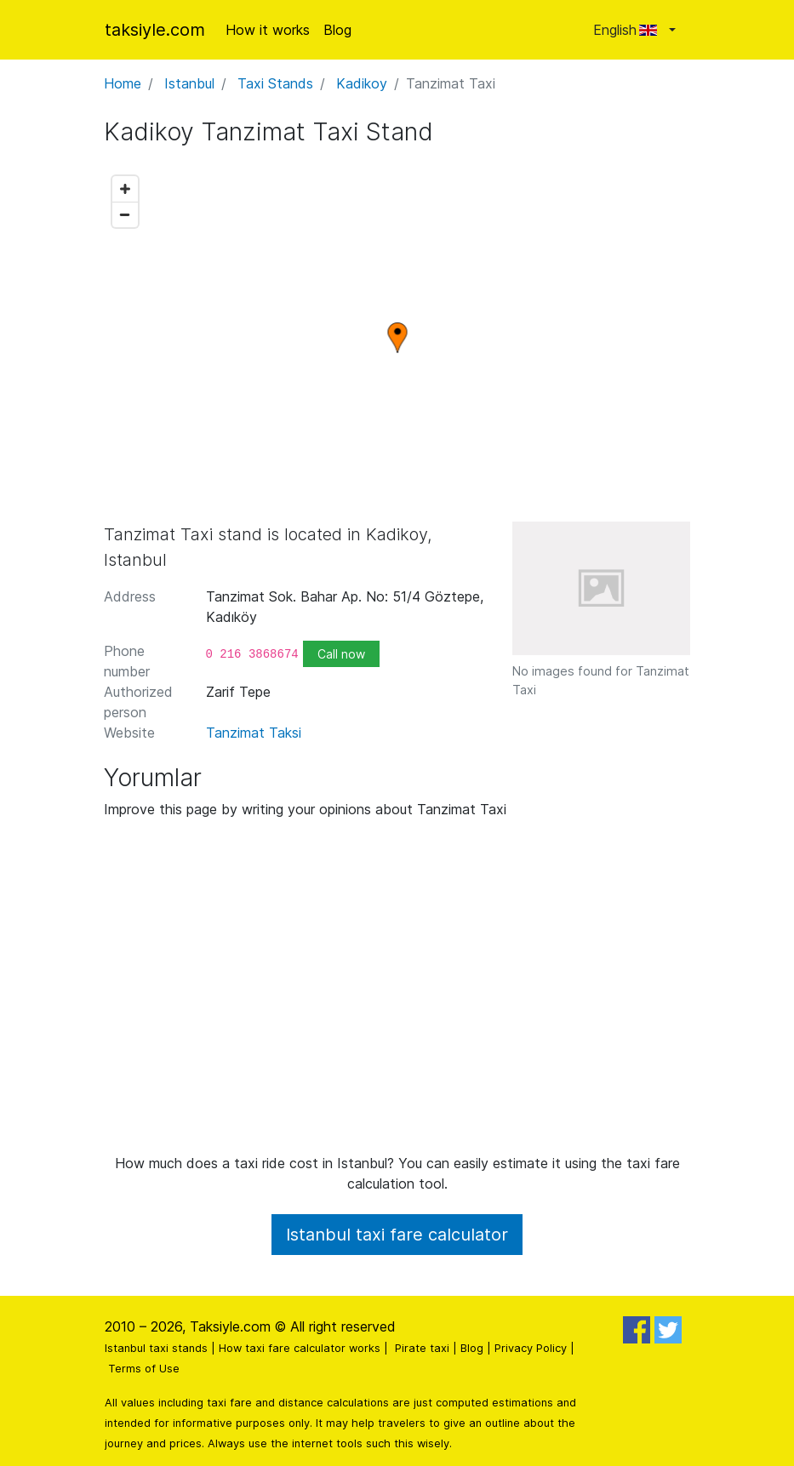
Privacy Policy (530, 1348)
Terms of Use (144, 1368)
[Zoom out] (125, 214)
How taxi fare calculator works (299, 1348)
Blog (337, 29)
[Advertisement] (397, 993)
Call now (341, 654)
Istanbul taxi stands (156, 1348)
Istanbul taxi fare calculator (397, 1234)
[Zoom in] (125, 189)
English (629, 29)
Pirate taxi (422, 1348)
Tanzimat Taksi (253, 732)
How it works (268, 29)
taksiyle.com (155, 30)
